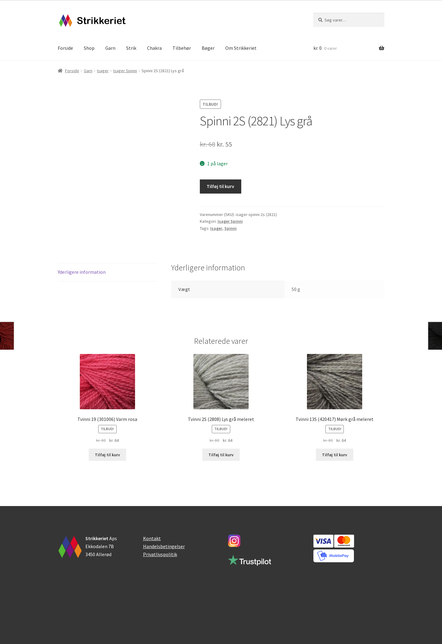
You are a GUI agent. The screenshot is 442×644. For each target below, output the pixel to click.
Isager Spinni (125, 70)
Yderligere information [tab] (82, 272)
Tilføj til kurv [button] (107, 454)
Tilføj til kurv (220, 186)
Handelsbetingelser (164, 546)
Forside (65, 48)
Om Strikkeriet (241, 48)
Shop (89, 48)
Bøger (208, 48)
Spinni (230, 228)
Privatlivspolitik (160, 554)
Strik (131, 48)
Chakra (154, 48)
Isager (103, 70)
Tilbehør (182, 48)
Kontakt (152, 538)
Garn (110, 48)
